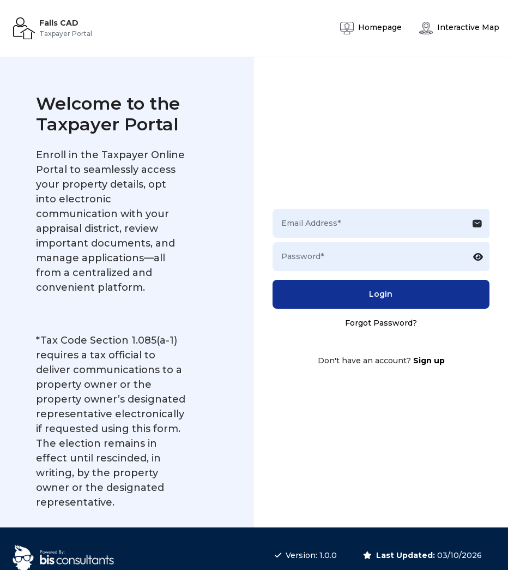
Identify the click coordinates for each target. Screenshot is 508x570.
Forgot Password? (381, 323)
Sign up (429, 360)
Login (380, 294)
